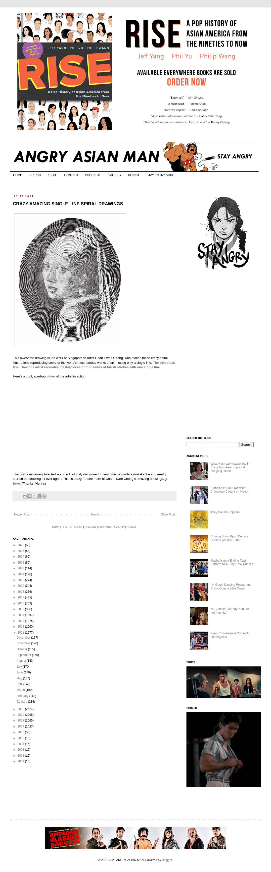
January (22, 701)
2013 (21, 621)
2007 (21, 726)
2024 (21, 556)
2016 (21, 603)
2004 (21, 744)
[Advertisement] (223, 353)
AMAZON (119, 527)
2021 (21, 574)
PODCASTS (93, 175)
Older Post (168, 514)
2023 (21, 562)
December (23, 637)
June (20, 672)
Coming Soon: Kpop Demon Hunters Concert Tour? (229, 538)
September (24, 655)
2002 (21, 755)
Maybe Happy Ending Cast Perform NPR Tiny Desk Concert (232, 562)
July (19, 666)
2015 (21, 609)
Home (95, 514)
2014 (21, 615)
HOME (17, 175)
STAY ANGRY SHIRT (161, 175)
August (21, 660)
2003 (21, 749)
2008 (21, 720)
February (22, 696)
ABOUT (52, 175)
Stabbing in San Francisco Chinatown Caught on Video (229, 489)
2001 (21, 761)
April (19, 684)
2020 (21, 580)
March (21, 690)
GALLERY (114, 175)
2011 (21, 632)
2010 (21, 709)
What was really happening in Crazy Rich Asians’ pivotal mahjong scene (230, 467)
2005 (21, 738)
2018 (21, 591)
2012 (21, 626)
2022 (21, 568)
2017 (21, 597)
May (19, 678)
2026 (21, 545)
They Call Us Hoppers (225, 512)
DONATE (134, 175)
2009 (21, 715)
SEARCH (35, 175)
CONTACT (71, 175)
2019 (21, 585)
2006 (21, 732)
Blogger (167, 860)
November (23, 643)
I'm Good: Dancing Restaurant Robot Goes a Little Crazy (231, 586)
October (22, 649)
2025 (21, 551)
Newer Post (22, 514)
